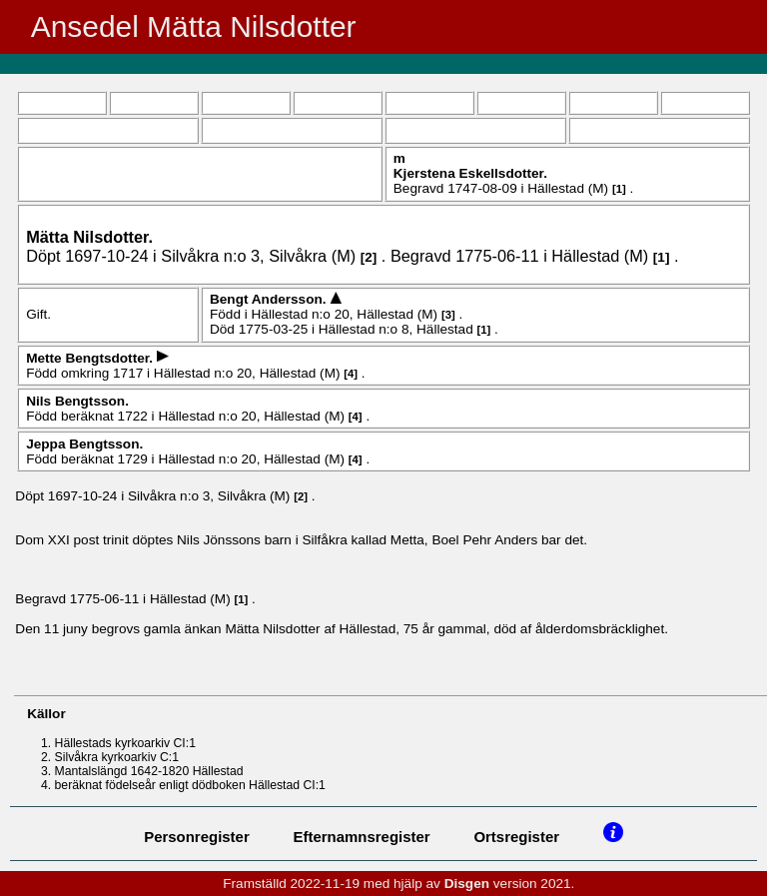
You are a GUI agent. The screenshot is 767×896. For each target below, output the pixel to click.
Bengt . (270, 299)
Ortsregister (516, 836)
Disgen (466, 883)
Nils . (77, 401)
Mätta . (89, 237)
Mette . (91, 358)
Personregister (197, 836)
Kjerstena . (470, 173)
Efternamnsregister (362, 836)
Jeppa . (84, 444)
